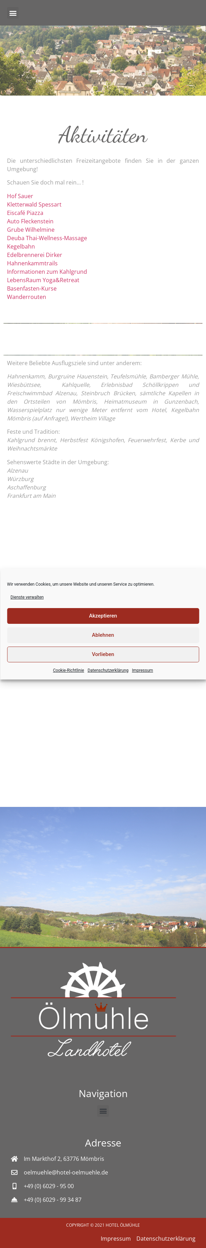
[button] (13, 13)
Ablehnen (103, 635)
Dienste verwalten (27, 597)
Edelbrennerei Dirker (34, 255)
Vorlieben (103, 654)
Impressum (142, 670)
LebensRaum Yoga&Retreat (43, 280)
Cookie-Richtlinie (68, 670)
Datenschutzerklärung (107, 670)
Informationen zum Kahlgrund (47, 272)
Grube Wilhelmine (31, 229)
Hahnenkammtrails (32, 263)
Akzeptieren (103, 616)
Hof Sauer (20, 196)
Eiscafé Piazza (25, 213)
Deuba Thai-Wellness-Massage (47, 238)
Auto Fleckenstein (30, 221)
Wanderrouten (26, 297)
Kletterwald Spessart (34, 204)
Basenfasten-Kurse (32, 288)
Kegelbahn (21, 246)
